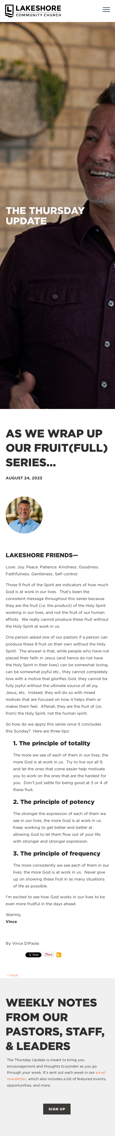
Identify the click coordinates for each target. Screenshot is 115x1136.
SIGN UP (57, 1109)
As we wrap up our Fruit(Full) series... (57, 448)
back (14, 975)
